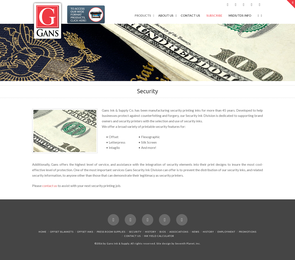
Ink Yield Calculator (159, 236)
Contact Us (132, 236)
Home (42, 231)
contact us (49, 186)
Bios (163, 231)
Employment (226, 231)
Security (135, 231)
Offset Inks (85, 231)
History (150, 231)
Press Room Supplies (111, 231)
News (195, 231)
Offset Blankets (61, 231)
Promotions (247, 231)
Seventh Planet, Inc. (187, 243)
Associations (178, 231)
